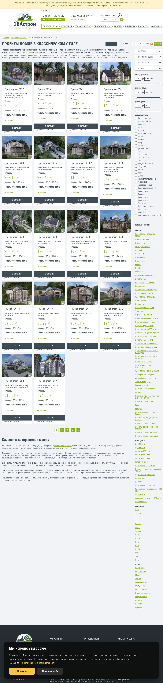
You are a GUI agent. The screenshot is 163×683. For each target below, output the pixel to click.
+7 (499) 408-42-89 (80, 16)
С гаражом (139, 304)
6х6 (136, 553)
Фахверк (138, 600)
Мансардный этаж (145, 121)
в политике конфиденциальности (39, 662)
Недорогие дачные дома (145, 282)
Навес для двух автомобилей (149, 215)
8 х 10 (137, 538)
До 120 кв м (140, 494)
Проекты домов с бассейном (146, 436)
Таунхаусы (139, 311)
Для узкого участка (145, 164)
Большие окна (143, 158)
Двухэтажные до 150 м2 (145, 475)
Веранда (141, 130)
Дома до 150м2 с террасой (146, 389)
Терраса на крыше (145, 185)
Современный (141, 597)
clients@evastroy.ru (124, 679)
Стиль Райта (140, 586)
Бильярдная (142, 209)
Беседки (138, 409)
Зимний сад (142, 182)
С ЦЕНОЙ (125, 44)
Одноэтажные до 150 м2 (145, 465)
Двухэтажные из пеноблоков (146, 343)
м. (152, 92)
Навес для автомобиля (147, 188)
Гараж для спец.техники (147, 179)
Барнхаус (139, 607)
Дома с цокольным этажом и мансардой (146, 352)
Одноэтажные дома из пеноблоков (144, 366)
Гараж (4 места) (144, 200)
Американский (141, 589)
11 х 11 (138, 517)
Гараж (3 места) (144, 197)
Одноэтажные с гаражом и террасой (146, 235)
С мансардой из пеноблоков (146, 318)
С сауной (138, 250)
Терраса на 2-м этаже (146, 206)
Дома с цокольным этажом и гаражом (146, 357)
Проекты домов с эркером (146, 432)
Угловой (141, 161)
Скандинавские (141, 582)
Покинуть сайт (50, 671)
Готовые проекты (93, 638)
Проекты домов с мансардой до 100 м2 (148, 470)
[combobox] (148, 51)
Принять (22, 671)
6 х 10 (137, 549)
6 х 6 (137, 542)
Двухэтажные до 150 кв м (145, 329)
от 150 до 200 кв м (142, 451)
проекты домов (26, 52)
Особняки (139, 272)
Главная (6, 38)
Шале (137, 575)
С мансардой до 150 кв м (145, 322)
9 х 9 (137, 510)
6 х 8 (137, 545)
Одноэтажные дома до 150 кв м (148, 371)
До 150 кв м (140, 447)
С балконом (140, 243)
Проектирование (103, 26)
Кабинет (141, 151)
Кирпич (138, 264)
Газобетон (139, 268)
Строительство (83, 26)
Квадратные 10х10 (142, 385)
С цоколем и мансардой (144, 239)
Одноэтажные (140, 286)
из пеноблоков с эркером (145, 378)
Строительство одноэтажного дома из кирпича (147, 397)
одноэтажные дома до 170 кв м (148, 498)
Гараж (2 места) (144, 191)
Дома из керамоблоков (144, 275)
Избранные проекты (108, 15)
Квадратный (142, 167)
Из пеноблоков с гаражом (145, 336)
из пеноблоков (141, 502)
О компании (56, 638)
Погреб (140, 170)
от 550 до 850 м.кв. (143, 458)
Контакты (143, 26)
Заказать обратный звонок (53, 19)
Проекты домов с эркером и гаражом (146, 428)
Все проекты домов (19, 38)
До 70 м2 (138, 482)
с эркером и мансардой (144, 374)
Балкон (140, 145)
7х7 (136, 556)
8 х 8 (137, 535)
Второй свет (142, 136)
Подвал (141, 194)
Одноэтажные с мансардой (146, 290)
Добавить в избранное (12, 132)
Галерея (118, 26)
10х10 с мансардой (142, 381)
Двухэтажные (140, 279)
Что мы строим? (126, 638)
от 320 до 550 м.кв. (143, 455)
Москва (46, 10)
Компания (66, 26)
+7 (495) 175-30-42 (52, 16)
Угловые (138, 531)
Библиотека (142, 154)
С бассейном (140, 257)
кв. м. (153, 79)
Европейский (140, 571)
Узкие (137, 527)
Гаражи (138, 392)
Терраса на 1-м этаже (146, 133)
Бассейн (141, 139)
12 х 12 (138, 520)
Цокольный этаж (144, 118)
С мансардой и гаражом (144, 308)
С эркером (139, 254)
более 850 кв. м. (141, 462)
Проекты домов (51, 26)
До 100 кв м (140, 444)
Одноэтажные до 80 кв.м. (145, 485)
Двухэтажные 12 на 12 (144, 340)
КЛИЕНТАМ (130, 26)
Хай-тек (138, 579)
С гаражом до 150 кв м (144, 325)
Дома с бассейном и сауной (146, 347)
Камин (140, 176)
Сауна (140, 127)
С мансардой (140, 300)
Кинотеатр (142, 203)
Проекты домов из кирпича (146, 423)
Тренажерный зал (144, 148)
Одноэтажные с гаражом (145, 297)
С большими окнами (143, 362)
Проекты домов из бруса (145, 401)
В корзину (16, 128)
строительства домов (63, 446)
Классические (140, 568)
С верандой (140, 261)
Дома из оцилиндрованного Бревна (146, 413)
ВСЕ (111, 44)
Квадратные (140, 524)
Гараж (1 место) (144, 124)
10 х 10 (138, 513)
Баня (137, 405)
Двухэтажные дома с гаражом (147, 333)
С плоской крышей (142, 593)
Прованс (138, 604)
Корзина (156, 26)
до (143, 79)
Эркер (140, 142)
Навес (140, 173)
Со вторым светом (142, 247)
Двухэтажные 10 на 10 (144, 293)
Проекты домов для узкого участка (146, 419)
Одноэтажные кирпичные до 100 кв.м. (148, 490)
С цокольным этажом (144, 315)
